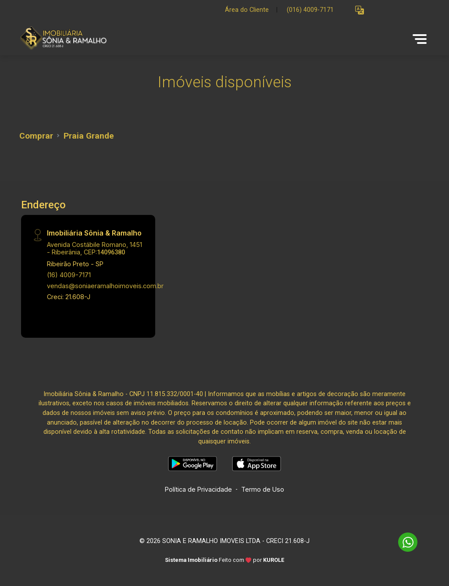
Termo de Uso (262, 489)
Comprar (36, 136)
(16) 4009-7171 (69, 275)
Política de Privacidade (198, 489)
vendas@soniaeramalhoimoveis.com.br (105, 285)
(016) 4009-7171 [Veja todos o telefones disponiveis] (310, 10)
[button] (359, 10)
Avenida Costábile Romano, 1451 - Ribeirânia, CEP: (94, 248)
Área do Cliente (247, 10)
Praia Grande (89, 136)
